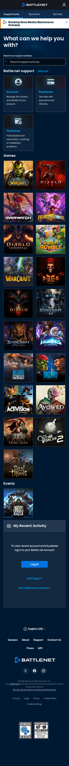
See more (43, 71)
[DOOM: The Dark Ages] (18, 432)
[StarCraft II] (51, 303)
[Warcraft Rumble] (51, 239)
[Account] (18, 94)
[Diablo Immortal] (18, 239)
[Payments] (51, 94)
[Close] (66, 23)
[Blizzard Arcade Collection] (18, 368)
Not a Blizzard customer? (34, 587)
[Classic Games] (51, 368)
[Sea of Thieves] (18, 464)
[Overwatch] (18, 207)
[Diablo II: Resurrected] (51, 271)
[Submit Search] (6, 61)
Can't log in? (34, 578)
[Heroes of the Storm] (51, 335)
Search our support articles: (17, 56)
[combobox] (34, 61)
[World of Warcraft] (18, 175)
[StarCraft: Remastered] (18, 335)
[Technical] (18, 133)
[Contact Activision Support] (18, 400)
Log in (34, 564)
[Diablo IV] (51, 175)
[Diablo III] (18, 303)
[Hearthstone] (51, 207)
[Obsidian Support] (51, 400)
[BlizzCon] (18, 503)
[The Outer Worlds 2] (51, 432)
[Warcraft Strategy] (18, 271)
